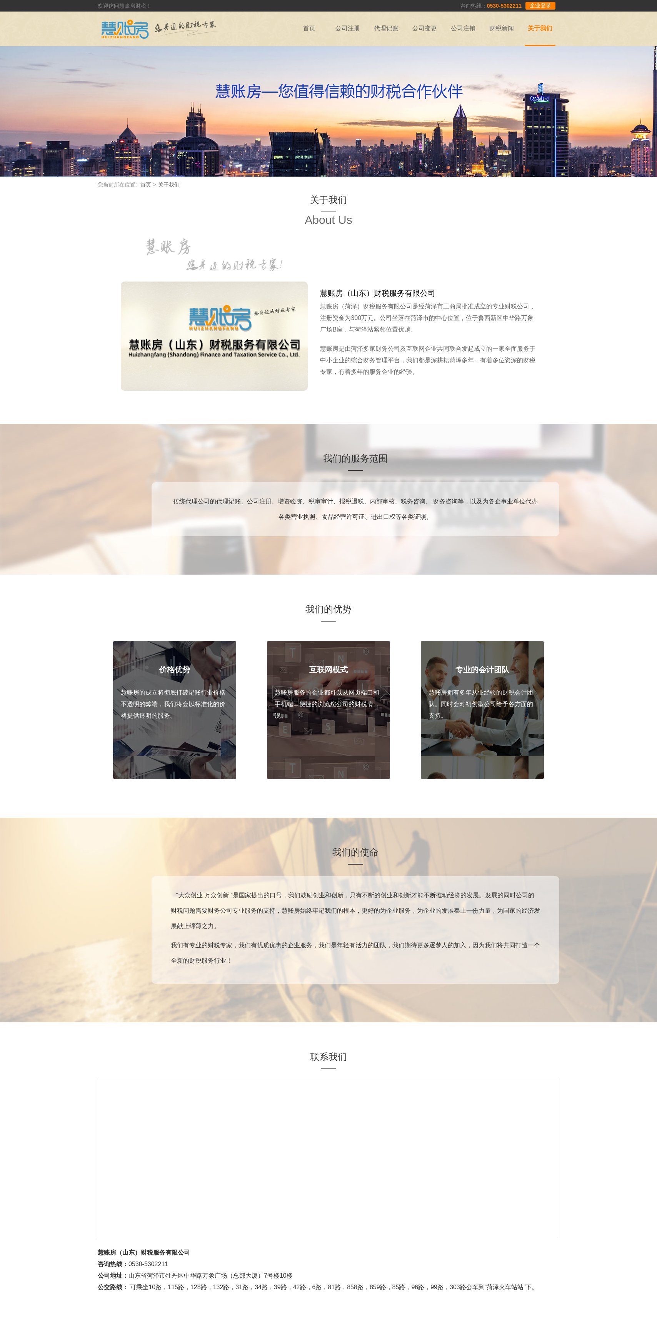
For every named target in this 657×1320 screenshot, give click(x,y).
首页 (309, 28)
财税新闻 (501, 28)
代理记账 (386, 28)
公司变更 (424, 28)
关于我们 (540, 28)
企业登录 (540, 5)
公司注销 (463, 28)
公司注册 (347, 28)
